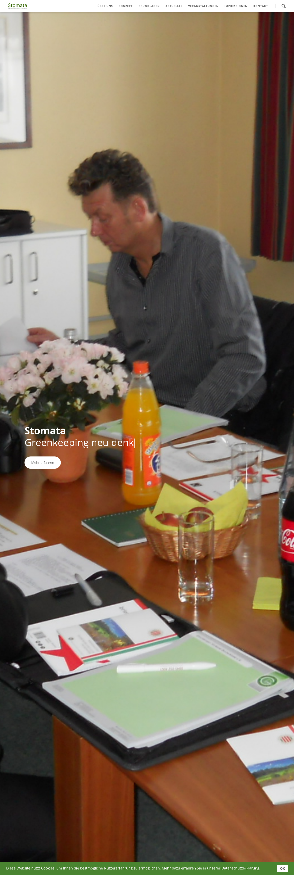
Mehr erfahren (42, 462)
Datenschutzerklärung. (240, 868)
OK (282, 868)
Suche (283, 6)
